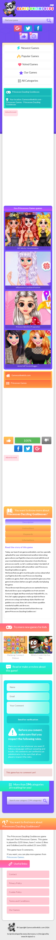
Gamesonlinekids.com (31, 99)
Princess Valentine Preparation (28, 309)
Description (28, 522)
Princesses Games (14, 102)
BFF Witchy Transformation (28, 230)
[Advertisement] (16, 158)
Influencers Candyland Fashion (28, 269)
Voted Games (28, 64)
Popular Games (28, 56)
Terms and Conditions (19, 901)
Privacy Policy (15, 883)
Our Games (28, 73)
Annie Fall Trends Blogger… (28, 348)
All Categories (28, 80)
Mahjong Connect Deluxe (15, 647)
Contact (13, 874)
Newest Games (28, 48)
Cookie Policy (15, 892)
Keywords (28, 534)
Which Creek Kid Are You (40, 647)
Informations (28, 540)
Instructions (28, 528)
